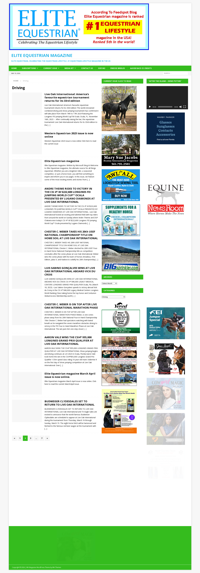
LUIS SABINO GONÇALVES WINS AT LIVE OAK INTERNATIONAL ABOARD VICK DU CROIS (70, 271)
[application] (167, 97)
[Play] (150, 107)
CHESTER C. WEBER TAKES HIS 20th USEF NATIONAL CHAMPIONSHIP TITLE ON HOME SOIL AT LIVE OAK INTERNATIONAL (71, 235)
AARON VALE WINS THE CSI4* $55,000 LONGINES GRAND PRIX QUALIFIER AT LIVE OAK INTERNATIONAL (69, 341)
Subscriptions (29, 68)
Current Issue (50, 68)
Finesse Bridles (117, 68)
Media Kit (69, 68)
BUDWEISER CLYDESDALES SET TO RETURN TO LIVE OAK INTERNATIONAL (70, 403)
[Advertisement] (121, 452)
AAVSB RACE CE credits (141, 68)
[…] (49, 125)
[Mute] (180, 107)
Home (14, 68)
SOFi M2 (101, 68)
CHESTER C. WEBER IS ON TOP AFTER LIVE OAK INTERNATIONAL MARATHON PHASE (71, 306)
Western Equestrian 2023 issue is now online (69, 135)
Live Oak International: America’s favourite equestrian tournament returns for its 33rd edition (67, 97)
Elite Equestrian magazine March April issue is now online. (70, 375)
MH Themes (56, 567)
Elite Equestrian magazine (62, 161)
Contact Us (87, 68)
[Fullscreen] (184, 107)
